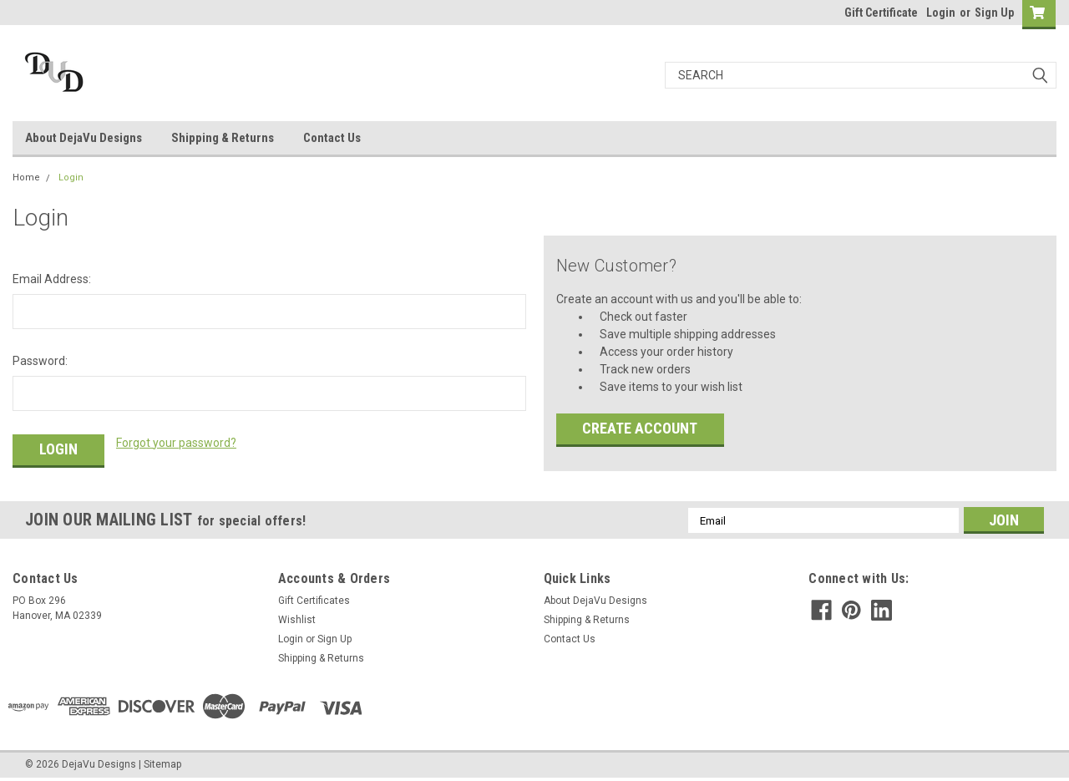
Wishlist (297, 620)
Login (940, 12)
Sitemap (162, 764)
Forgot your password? (176, 442)
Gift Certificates (314, 600)
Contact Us (332, 137)
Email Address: (52, 279)
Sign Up (994, 12)
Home (26, 177)
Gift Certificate (881, 12)
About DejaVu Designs (83, 137)
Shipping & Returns (222, 137)
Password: (40, 361)
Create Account (639, 428)
